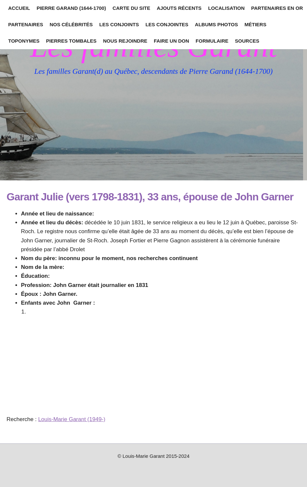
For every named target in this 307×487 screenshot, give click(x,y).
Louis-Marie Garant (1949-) (71, 419)
